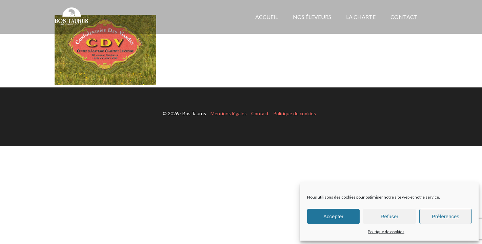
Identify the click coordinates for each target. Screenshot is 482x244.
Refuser (390, 216)
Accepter (333, 216)
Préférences (445, 216)
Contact (260, 113)
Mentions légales (228, 113)
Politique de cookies (386, 231)
